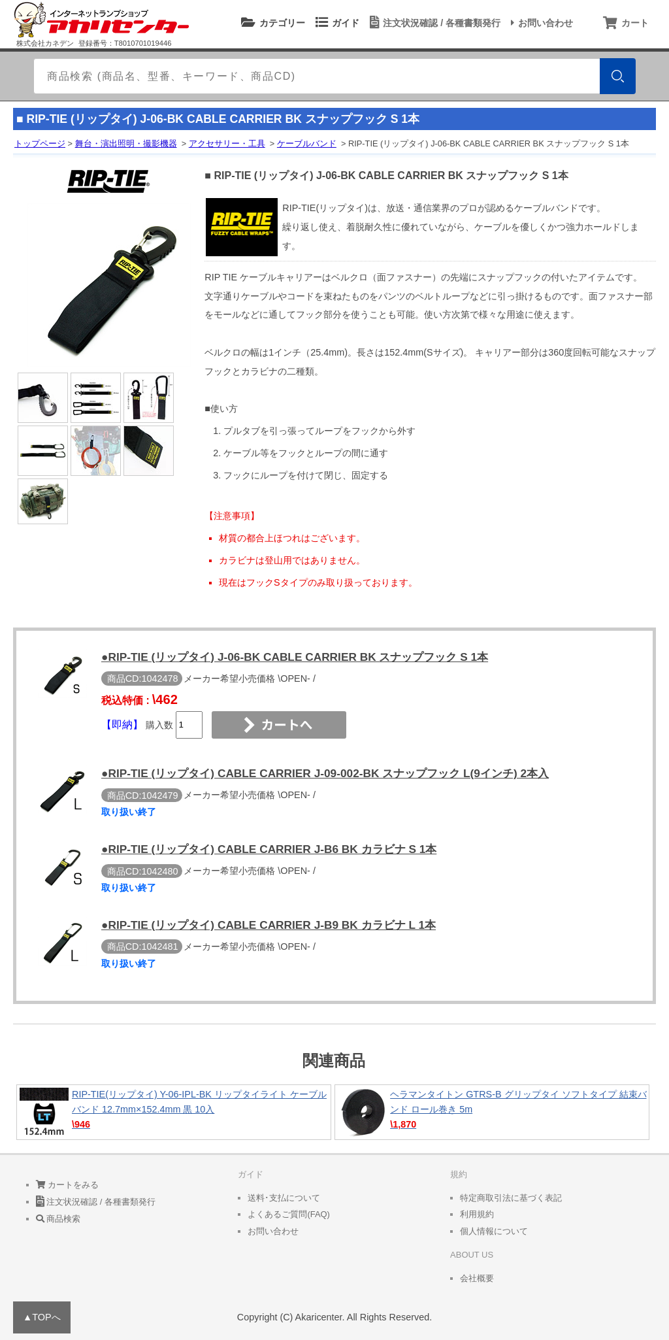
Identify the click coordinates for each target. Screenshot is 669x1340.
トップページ (39, 143)
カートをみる (67, 1185)
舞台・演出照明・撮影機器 (126, 143)
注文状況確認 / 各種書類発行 (433, 23)
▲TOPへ (42, 1317)
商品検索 (58, 1219)
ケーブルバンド (306, 143)
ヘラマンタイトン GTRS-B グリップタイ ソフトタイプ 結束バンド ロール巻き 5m (492, 1112)
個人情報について (494, 1231)
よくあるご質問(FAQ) (289, 1214)
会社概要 (477, 1278)
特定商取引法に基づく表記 (511, 1198)
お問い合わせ (540, 23)
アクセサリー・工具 (227, 143)
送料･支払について (284, 1198)
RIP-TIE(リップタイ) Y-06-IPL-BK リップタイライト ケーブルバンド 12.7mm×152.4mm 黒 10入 (174, 1112)
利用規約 (477, 1214)
